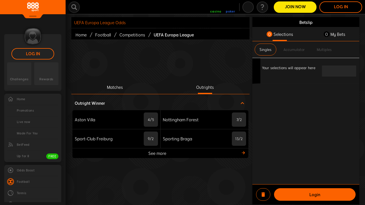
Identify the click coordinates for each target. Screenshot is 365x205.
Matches (115, 87)
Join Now (295, 7)
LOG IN (33, 54)
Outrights (205, 87)
